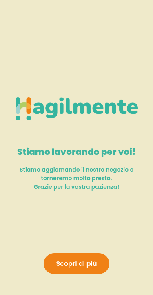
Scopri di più (76, 263)
